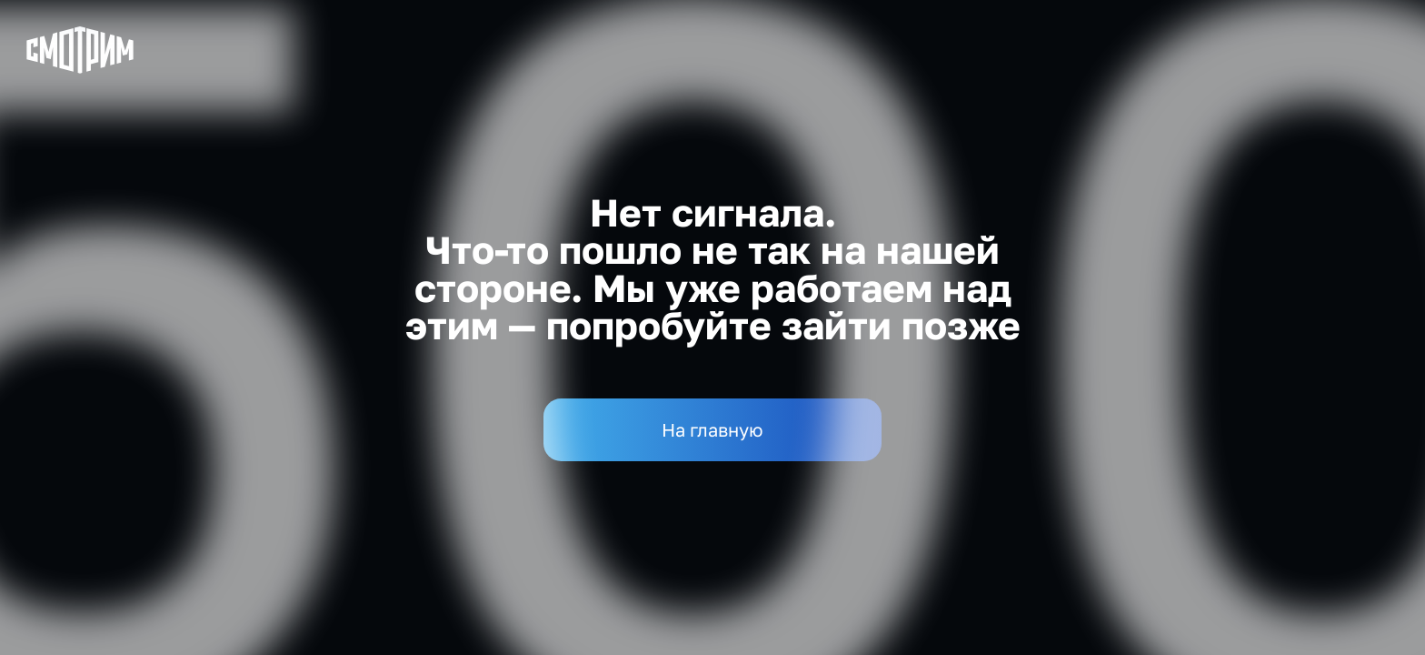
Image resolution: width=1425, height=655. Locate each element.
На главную (712, 429)
